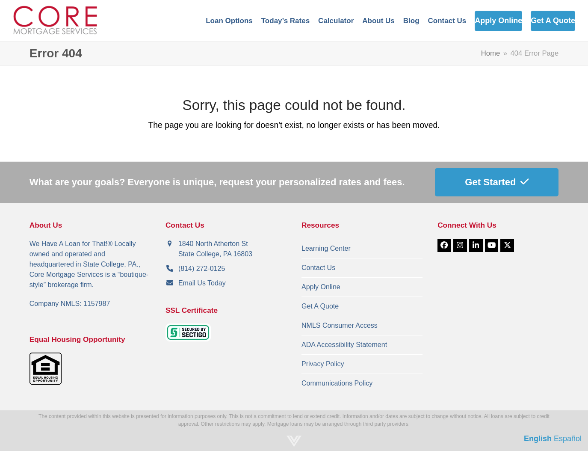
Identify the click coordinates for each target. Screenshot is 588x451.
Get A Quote (320, 306)
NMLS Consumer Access (339, 325)
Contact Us (318, 267)
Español (568, 438)
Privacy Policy (322, 364)
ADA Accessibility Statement (344, 344)
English (538, 438)
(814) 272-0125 (201, 268)
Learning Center (326, 248)
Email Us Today (202, 283)
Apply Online (320, 287)
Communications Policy (336, 383)
